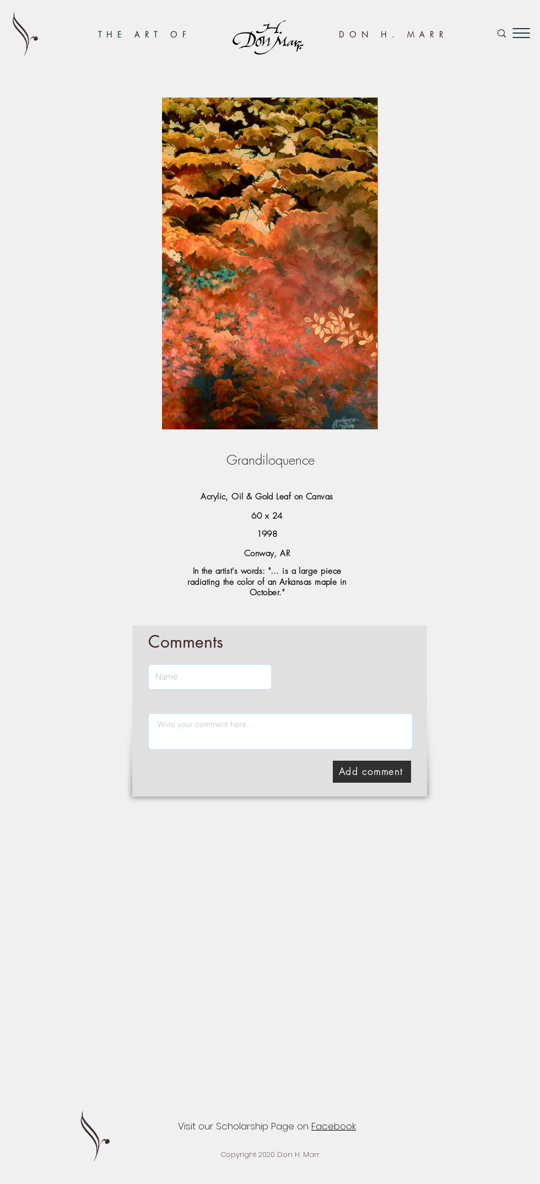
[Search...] (463, 33)
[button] (521, 33)
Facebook (333, 1126)
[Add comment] (372, 772)
